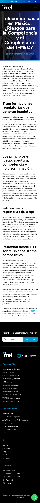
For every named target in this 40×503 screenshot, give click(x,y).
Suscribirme (30, 339)
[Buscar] (36, 1)
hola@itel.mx (14, 1)
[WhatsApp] (34, 497)
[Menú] (36, 7)
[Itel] (7, 7)
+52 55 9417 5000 (27, 1)
